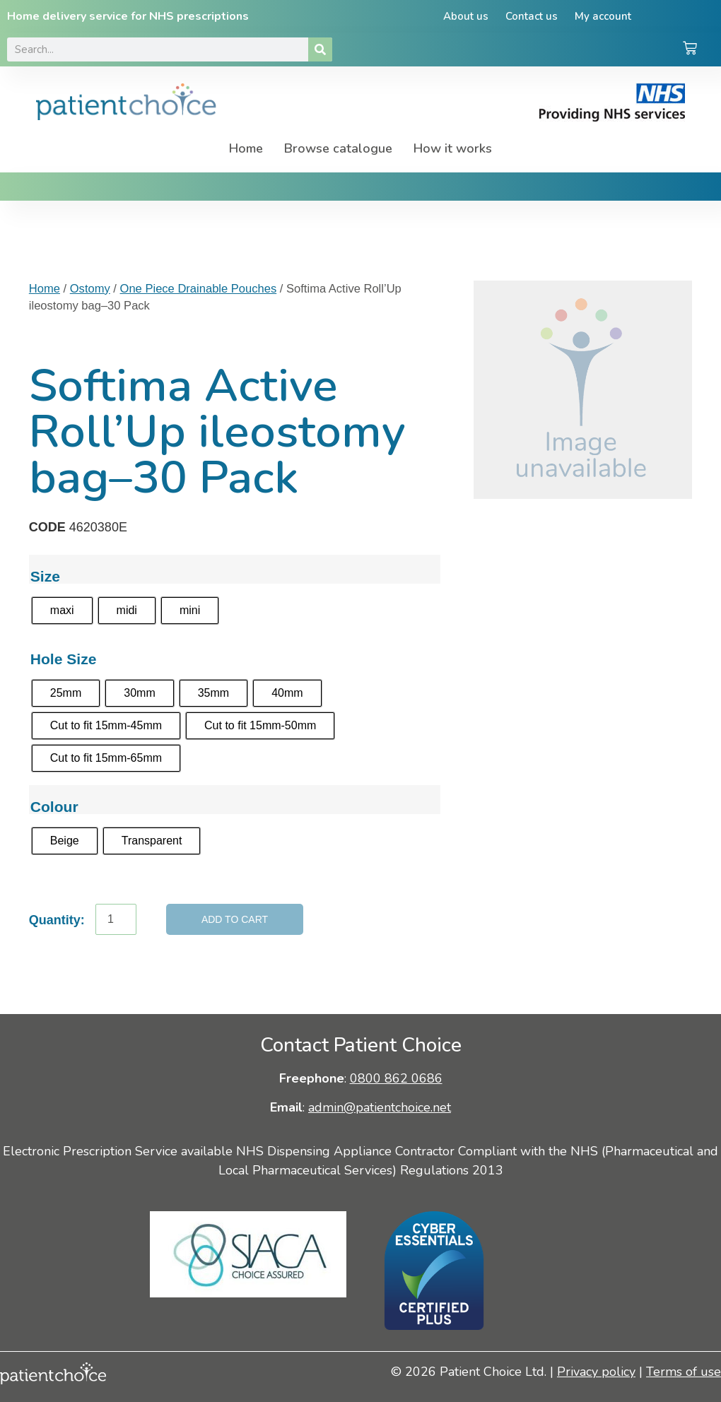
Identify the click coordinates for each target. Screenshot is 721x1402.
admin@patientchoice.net (379, 1107)
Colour (54, 806)
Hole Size (63, 659)
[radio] (62, 610)
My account (604, 16)
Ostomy (90, 288)
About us (464, 16)
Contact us (531, 16)
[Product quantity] (115, 919)
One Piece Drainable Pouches (198, 288)
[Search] (320, 49)
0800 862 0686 (396, 1078)
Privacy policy (596, 1371)
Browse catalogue (338, 148)
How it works (453, 148)
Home (246, 148)
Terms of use (683, 1371)
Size (45, 576)
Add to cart (234, 919)
